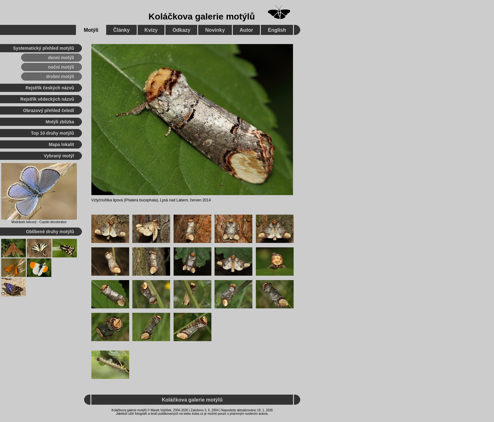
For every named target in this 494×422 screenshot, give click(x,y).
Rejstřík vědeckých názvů (47, 99)
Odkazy (181, 30)
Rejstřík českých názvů (50, 87)
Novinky (215, 30)
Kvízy (151, 30)
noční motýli (61, 67)
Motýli (91, 30)
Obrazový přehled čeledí (48, 110)
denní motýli (61, 57)
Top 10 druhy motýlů (52, 133)
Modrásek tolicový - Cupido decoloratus (38, 222)
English (277, 30)
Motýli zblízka (60, 121)
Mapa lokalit (61, 144)
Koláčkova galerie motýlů (201, 16)
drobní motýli (60, 76)
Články (121, 30)
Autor (246, 30)
